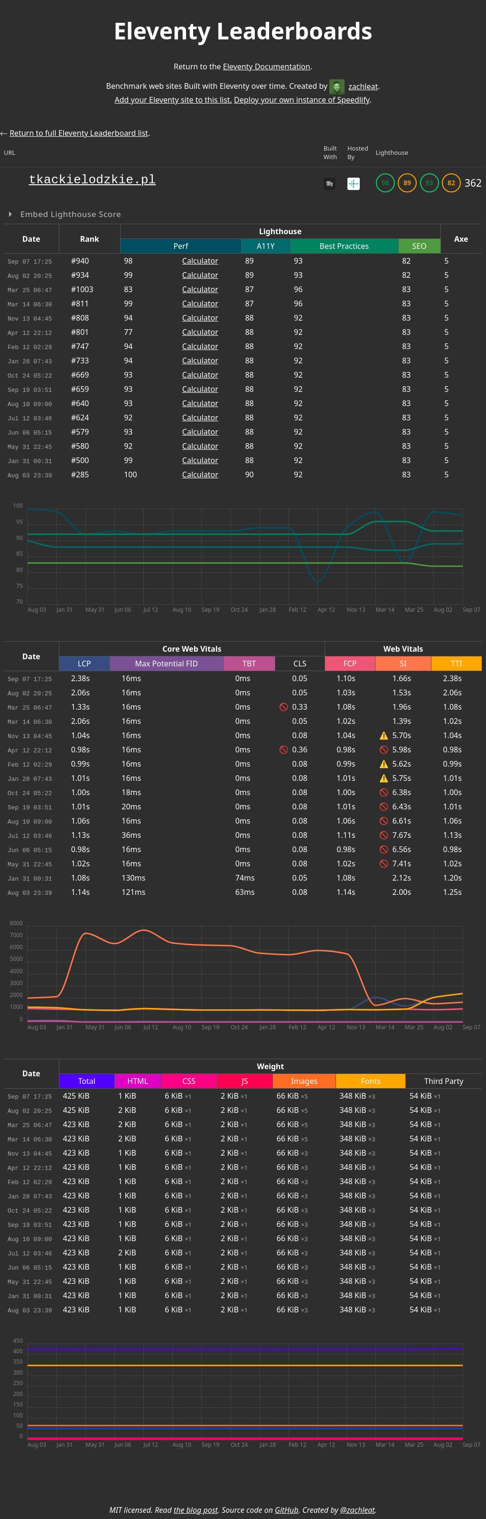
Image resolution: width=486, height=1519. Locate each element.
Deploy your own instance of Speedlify (301, 100)
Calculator (200, 261)
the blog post (196, 1510)
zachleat (353, 86)
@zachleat (357, 1510)
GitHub (287, 1510)
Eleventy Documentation (266, 66)
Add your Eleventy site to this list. (173, 100)
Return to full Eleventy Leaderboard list (78, 133)
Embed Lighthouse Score (70, 214)
